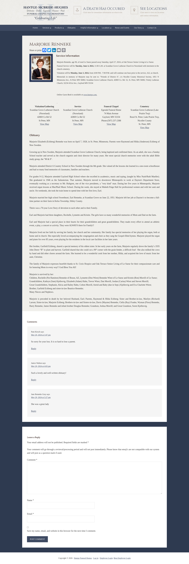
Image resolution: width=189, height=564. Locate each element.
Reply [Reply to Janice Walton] (33, 380)
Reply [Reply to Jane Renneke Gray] (33, 411)
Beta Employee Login (122, 558)
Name (30, 500)
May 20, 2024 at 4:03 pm (41, 366)
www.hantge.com (90, 95)
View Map (44, 124)
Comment (32, 460)
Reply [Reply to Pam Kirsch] (33, 348)
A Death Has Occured (104, 8)
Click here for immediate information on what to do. (103, 12)
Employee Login (106, 558)
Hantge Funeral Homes (83, 558)
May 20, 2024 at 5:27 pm (41, 397)
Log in (95, 558)
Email (30, 514)
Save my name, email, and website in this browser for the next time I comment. (61, 531)
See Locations (153, 8)
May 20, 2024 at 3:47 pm (41, 335)
